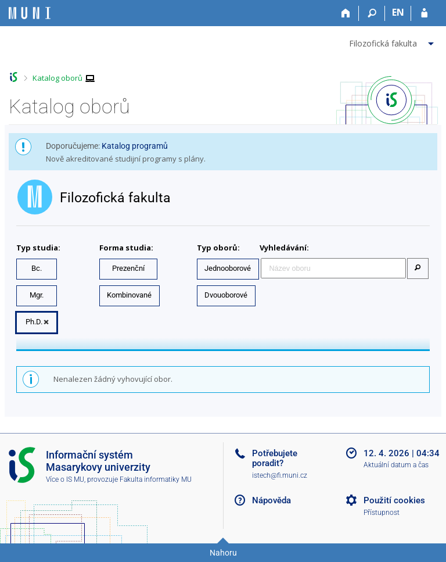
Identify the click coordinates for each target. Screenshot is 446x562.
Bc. (36, 268)
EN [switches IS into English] (398, 12)
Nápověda (271, 500)
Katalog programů (135, 146)
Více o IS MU (65, 479)
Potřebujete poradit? (274, 458)
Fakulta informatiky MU (156, 479)
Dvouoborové (225, 295)
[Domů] (346, 13)
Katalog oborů (57, 78)
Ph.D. (34, 321)
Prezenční (128, 268)
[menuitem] (393, 41)
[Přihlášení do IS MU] (424, 13)
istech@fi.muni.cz (279, 475)
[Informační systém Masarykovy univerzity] (30, 13)
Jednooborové (227, 268)
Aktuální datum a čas (396, 465)
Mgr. (37, 295)
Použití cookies (394, 500)
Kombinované (129, 295)
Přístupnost (382, 513)
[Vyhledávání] (372, 13)
